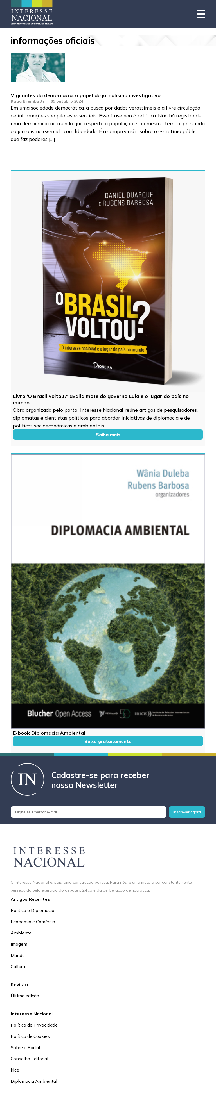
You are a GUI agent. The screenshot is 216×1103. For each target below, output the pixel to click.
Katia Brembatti (27, 101)
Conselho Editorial (29, 1058)
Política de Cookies (30, 1036)
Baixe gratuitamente (108, 741)
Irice (15, 1070)
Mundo (18, 955)
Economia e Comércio (33, 921)
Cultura (18, 966)
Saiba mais (108, 434)
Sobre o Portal (25, 1047)
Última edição (25, 996)
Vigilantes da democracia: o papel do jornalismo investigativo (86, 95)
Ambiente (21, 933)
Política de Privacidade (34, 1025)
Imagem (19, 944)
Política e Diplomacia (32, 910)
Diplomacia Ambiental (34, 1081)
